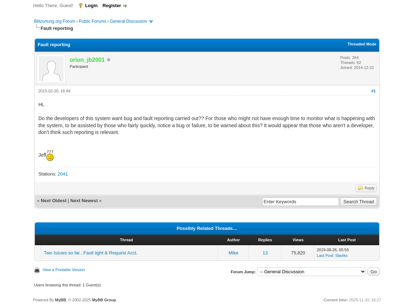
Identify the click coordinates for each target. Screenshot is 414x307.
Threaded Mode (362, 44)
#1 (373, 91)
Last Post (325, 255)
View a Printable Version (64, 270)
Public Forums (92, 21)
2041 (63, 174)
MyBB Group (104, 300)
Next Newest (84, 200)
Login (91, 5)
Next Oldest (53, 200)
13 (265, 252)
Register (111, 5)
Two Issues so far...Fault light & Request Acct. (91, 252)
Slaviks (341, 255)
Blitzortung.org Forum (54, 21)
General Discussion (128, 21)
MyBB (60, 300)
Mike (233, 252)
